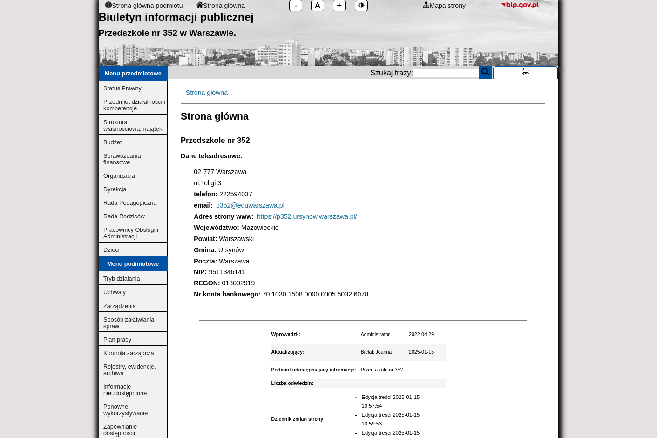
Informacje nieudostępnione (125, 390)
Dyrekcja (114, 189)
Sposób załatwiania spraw (128, 323)
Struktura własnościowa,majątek (132, 125)
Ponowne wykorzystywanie (125, 410)
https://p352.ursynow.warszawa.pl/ (307, 216)
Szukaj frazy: (464, 73)
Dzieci (111, 250)
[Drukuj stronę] (525, 72)
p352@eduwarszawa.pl (250, 205)
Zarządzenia (119, 306)
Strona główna (220, 5)
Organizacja (119, 176)
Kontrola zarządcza (128, 353)
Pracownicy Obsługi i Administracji (130, 233)
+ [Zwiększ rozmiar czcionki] (339, 5)
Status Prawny (122, 88)
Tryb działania (121, 279)
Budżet (112, 142)
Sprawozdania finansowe (122, 159)
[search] (446, 73)
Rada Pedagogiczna (129, 203)
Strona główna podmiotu (144, 5)
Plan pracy (117, 340)
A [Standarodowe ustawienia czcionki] (318, 5)
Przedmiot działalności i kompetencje (134, 105)
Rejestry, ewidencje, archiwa (129, 370)
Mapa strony (444, 5)
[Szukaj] (485, 72)
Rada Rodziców (124, 216)
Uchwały (114, 292)
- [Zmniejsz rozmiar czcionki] (295, 5)
